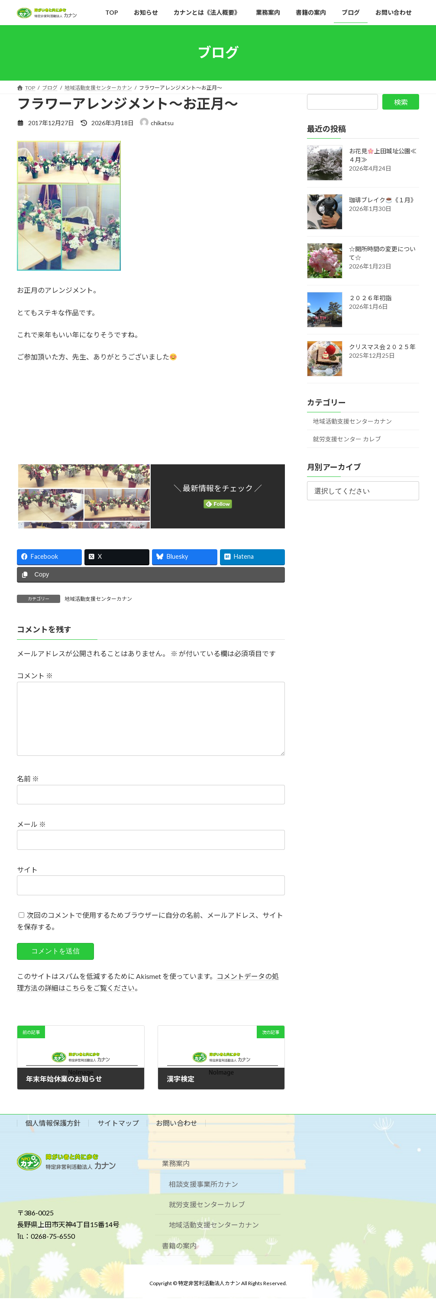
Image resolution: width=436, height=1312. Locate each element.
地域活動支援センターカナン (98, 599)
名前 (28, 792)
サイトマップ (118, 1137)
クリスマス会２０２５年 (382, 346)
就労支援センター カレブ (347, 439)
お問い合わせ (176, 1137)
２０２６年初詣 (370, 297)
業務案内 (176, 1177)
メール (31, 838)
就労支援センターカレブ (207, 1218)
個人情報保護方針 (53, 1137)
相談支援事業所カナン (203, 1197)
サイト (27, 883)
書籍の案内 (179, 1259)
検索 (401, 102)
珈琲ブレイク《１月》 (383, 200)
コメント (35, 675)
